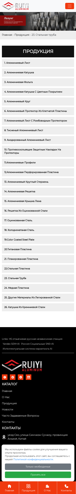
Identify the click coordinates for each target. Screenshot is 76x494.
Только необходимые (38, 466)
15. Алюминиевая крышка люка (22, 201)
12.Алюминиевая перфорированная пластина (31, 172)
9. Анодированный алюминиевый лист (27, 140)
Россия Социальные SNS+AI (37, 343)
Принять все (38, 474)
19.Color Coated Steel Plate (19, 239)
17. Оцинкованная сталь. (18, 220)
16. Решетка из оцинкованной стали (26, 210)
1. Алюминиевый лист (17, 62)
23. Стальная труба (15, 278)
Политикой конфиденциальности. (33, 459)
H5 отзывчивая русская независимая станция (35, 339)
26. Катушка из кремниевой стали (24, 307)
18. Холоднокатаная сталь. (19, 230)
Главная (7, 34)
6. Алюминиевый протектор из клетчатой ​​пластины (35, 111)
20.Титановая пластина (17, 249)
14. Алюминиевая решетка (19, 191)
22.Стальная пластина (17, 268)
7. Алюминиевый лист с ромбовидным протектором (35, 120)
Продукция (21, 34)
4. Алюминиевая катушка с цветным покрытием (33, 91)
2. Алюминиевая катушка (19, 72)
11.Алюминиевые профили (20, 162)
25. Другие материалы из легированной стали (32, 297)
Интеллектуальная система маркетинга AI (27, 348)
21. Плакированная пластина (21, 259)
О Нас (47, 487)
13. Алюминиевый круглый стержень (26, 181)
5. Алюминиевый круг (17, 101)
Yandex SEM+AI (11, 343)
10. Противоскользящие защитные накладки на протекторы (33, 151)
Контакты (66, 487)
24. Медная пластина (16, 288)
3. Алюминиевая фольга (18, 82)
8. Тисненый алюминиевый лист (23, 130)
